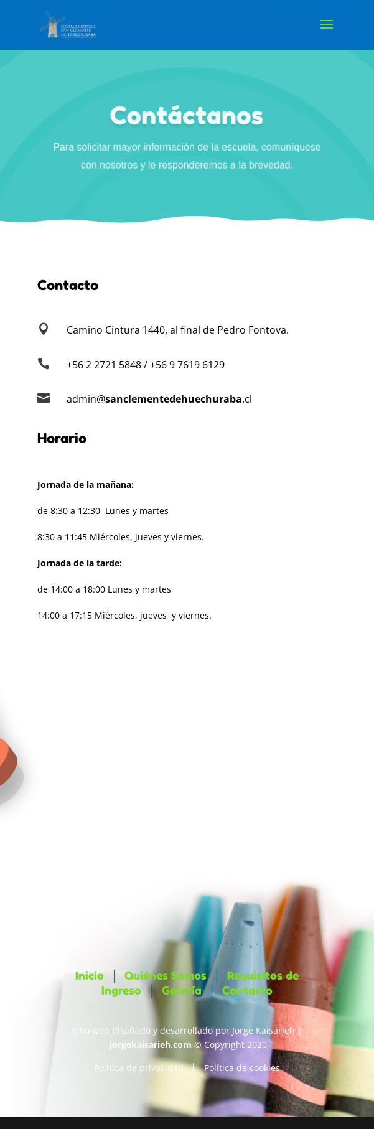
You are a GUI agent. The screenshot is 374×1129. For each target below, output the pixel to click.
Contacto (247, 990)
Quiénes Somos (165, 975)
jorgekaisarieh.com (151, 1045)
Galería (182, 990)
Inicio (89, 975)
